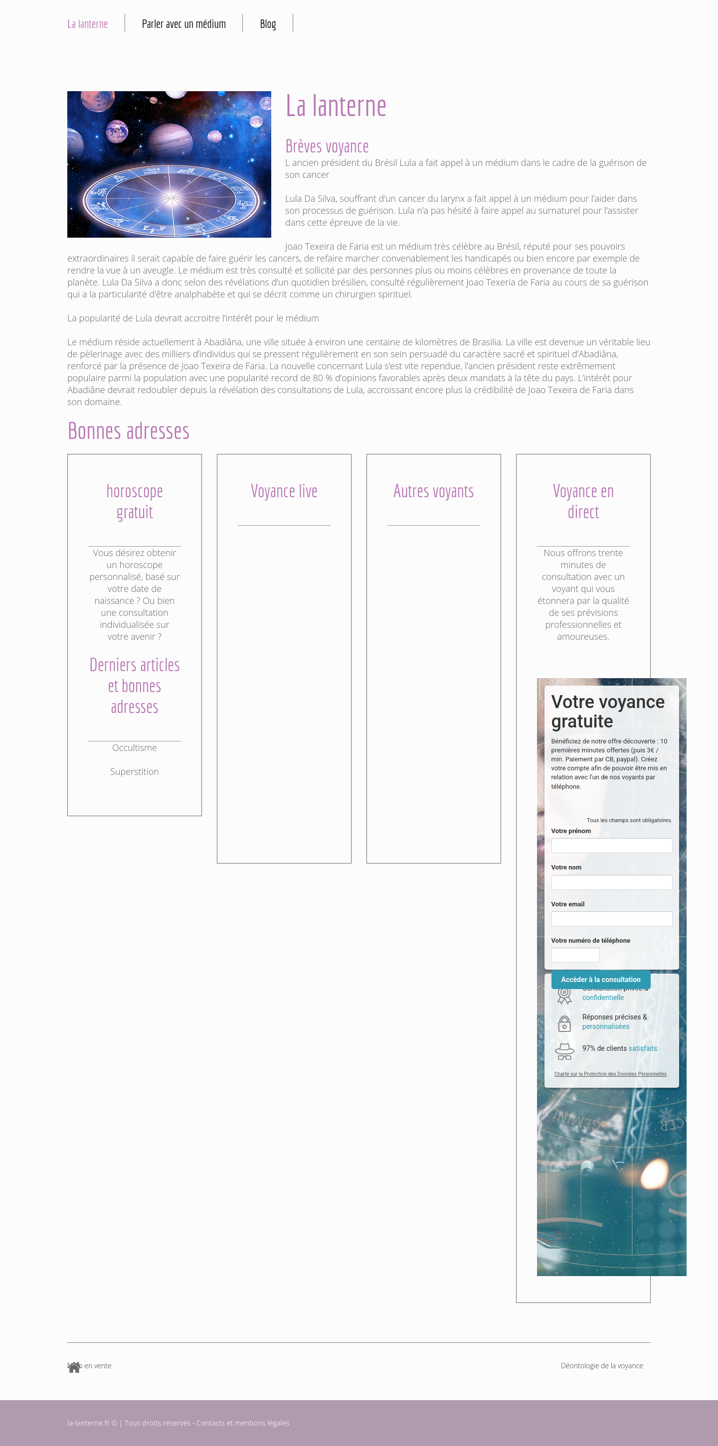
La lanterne (87, 23)
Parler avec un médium (184, 23)
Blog (268, 23)
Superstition (134, 771)
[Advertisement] (284, 675)
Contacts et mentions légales (243, 1423)
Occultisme (134, 747)
